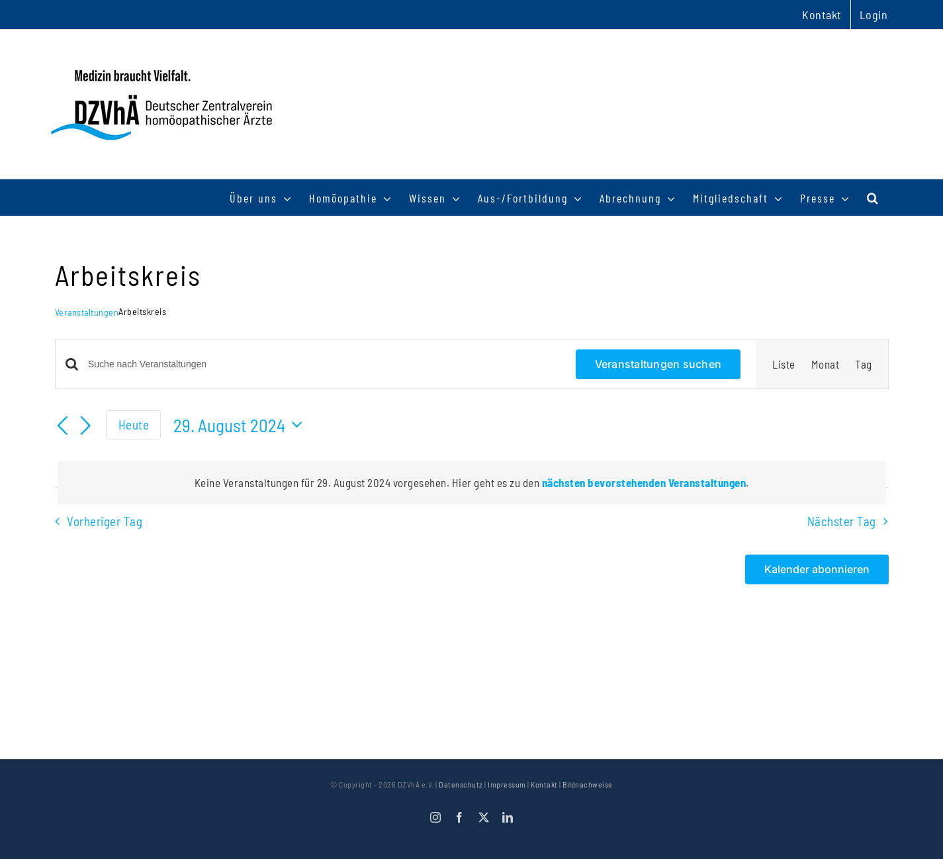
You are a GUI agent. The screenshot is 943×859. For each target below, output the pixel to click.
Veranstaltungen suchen (658, 364)
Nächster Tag (841, 521)
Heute (134, 424)
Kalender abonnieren (817, 569)
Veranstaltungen (87, 312)
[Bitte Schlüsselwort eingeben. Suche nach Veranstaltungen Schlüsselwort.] (324, 364)
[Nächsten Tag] (85, 427)
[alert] (472, 482)
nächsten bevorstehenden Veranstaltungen (644, 482)
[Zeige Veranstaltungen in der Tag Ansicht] (863, 363)
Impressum (507, 784)
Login (874, 14)
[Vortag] (63, 427)
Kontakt (544, 784)
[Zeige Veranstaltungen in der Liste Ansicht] (783, 363)
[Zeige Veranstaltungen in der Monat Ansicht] (825, 363)
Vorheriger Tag (104, 521)
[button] (873, 197)
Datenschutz (461, 784)
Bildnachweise (587, 784)
